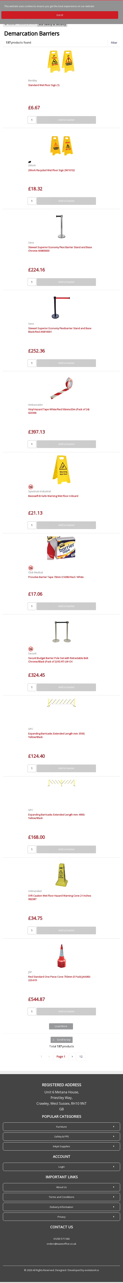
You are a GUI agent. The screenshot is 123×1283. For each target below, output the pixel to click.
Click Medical (35, 573)
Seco (31, 243)
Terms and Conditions (61, 1198)
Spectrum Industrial (39, 492)
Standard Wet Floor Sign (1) (43, 86)
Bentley (32, 81)
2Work (32, 166)
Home (10, 25)
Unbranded (35, 892)
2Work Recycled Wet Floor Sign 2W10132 (51, 171)
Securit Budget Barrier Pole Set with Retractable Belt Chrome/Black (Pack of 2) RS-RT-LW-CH (58, 660)
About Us (61, 1188)
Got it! (59, 15)
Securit (32, 654)
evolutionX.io (92, 1271)
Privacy (61, 1217)
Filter (114, 43)
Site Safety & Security (52, 25)
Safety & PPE (27, 25)
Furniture (61, 1127)
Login (62, 1167)
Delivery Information (61, 1208)
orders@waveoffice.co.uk (61, 1244)
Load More (61, 1027)
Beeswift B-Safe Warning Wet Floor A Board (53, 497)
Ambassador (35, 405)
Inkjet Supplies (61, 1147)
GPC (30, 730)
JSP (30, 973)
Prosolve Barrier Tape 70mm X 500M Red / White (56, 578)
